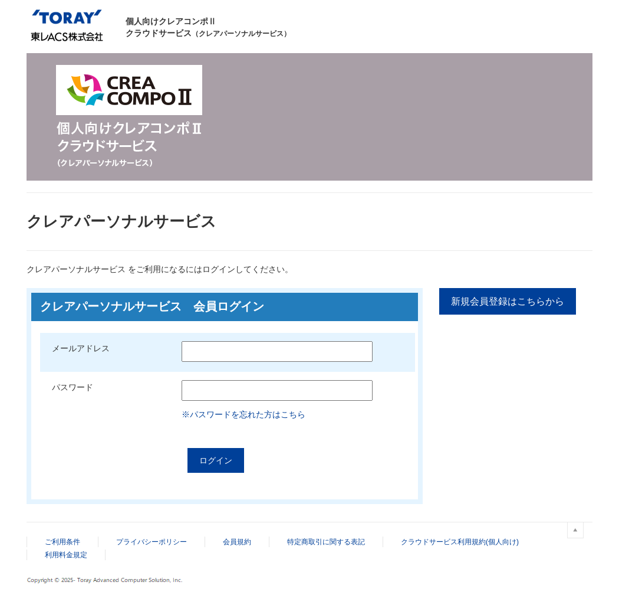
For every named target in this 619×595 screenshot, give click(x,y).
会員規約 (237, 542)
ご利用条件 (62, 542)
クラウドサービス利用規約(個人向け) (460, 542)
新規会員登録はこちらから (507, 301)
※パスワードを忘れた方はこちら (243, 414)
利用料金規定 (66, 555)
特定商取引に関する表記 (326, 542)
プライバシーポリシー (151, 542)
